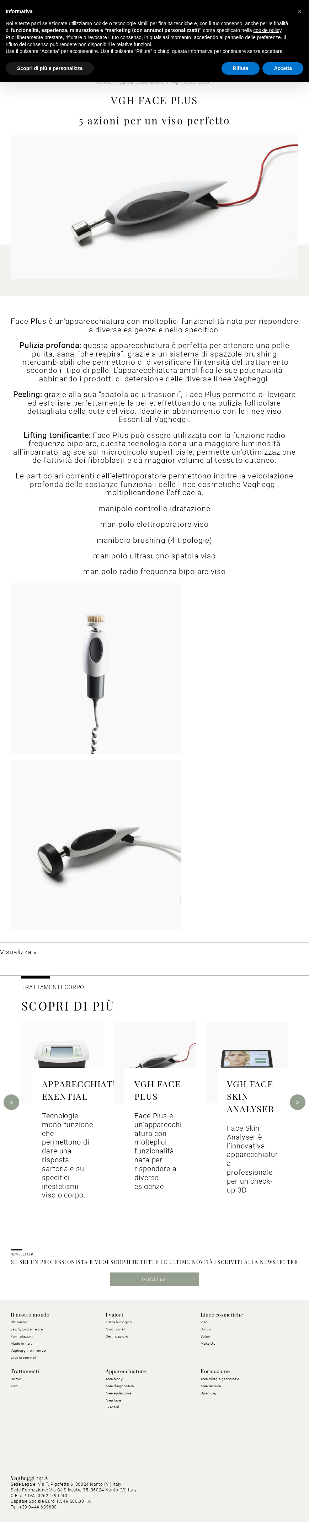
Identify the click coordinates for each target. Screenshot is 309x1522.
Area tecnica (211, 1386)
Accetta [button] (283, 68)
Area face (113, 1400)
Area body (114, 1379)
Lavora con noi (23, 1358)
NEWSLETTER (22, 1254)
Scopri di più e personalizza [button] (49, 68)
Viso (204, 1322)
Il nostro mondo (30, 1315)
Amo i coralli (116, 1329)
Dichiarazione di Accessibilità (265, 1503)
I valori (114, 1315)
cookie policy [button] (267, 30)
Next (297, 1102)
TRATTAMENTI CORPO (52, 987)
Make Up (208, 1343)
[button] (299, 11)
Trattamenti (25, 1371)
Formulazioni (22, 1336)
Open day (209, 1393)
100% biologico (119, 1322)
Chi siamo (19, 1322)
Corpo (206, 1329)
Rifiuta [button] (241, 68)
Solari (205, 1336)
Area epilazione (119, 1393)
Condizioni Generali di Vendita (265, 1495)
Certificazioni (117, 1336)
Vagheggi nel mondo (28, 1350)
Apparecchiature (126, 1371)
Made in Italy (22, 1343)
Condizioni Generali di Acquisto (191, 1495)
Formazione (215, 1371)
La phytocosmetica (27, 1329)
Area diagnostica (120, 1386)
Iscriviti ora (154, 1279)
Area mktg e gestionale (220, 1379)
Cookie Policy (135, 1495)
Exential (112, 1407)
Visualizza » (18, 952)
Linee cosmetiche (222, 1315)
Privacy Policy (98, 1495)
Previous (11, 1102)
